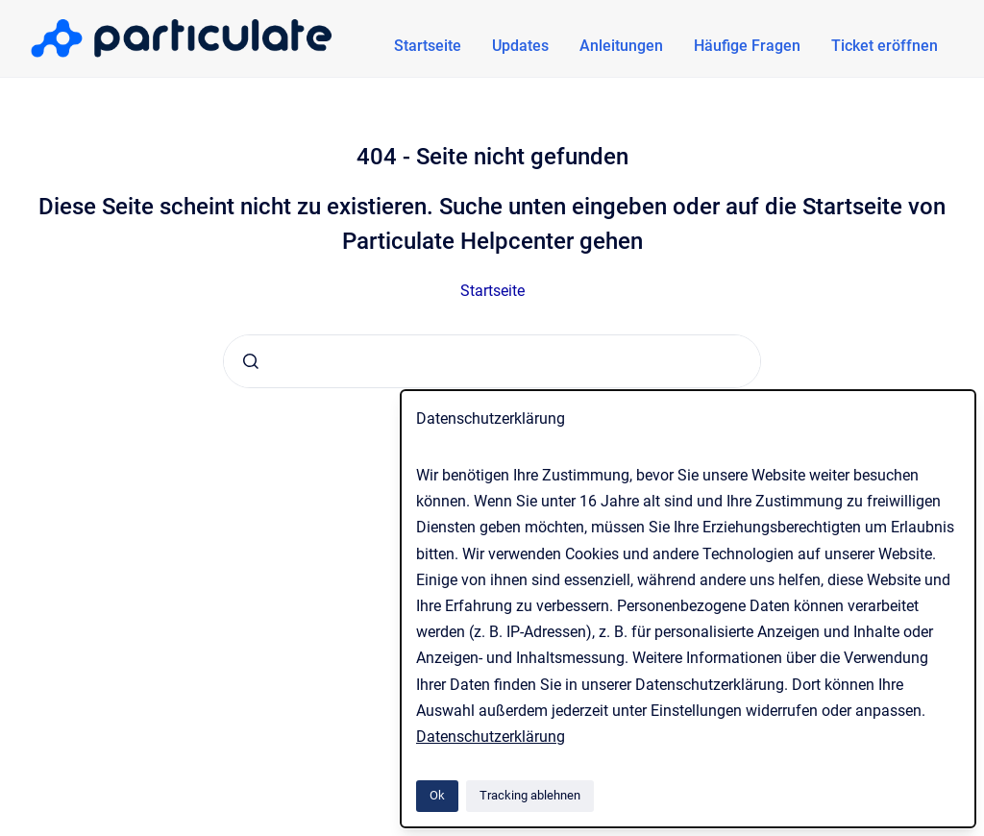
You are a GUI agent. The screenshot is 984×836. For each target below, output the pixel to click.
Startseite (427, 46)
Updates (520, 46)
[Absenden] (250, 361)
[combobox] (492, 361)
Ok (437, 795)
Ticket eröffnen (884, 46)
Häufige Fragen (747, 46)
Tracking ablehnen (530, 795)
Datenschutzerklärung (490, 736)
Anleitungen (621, 46)
